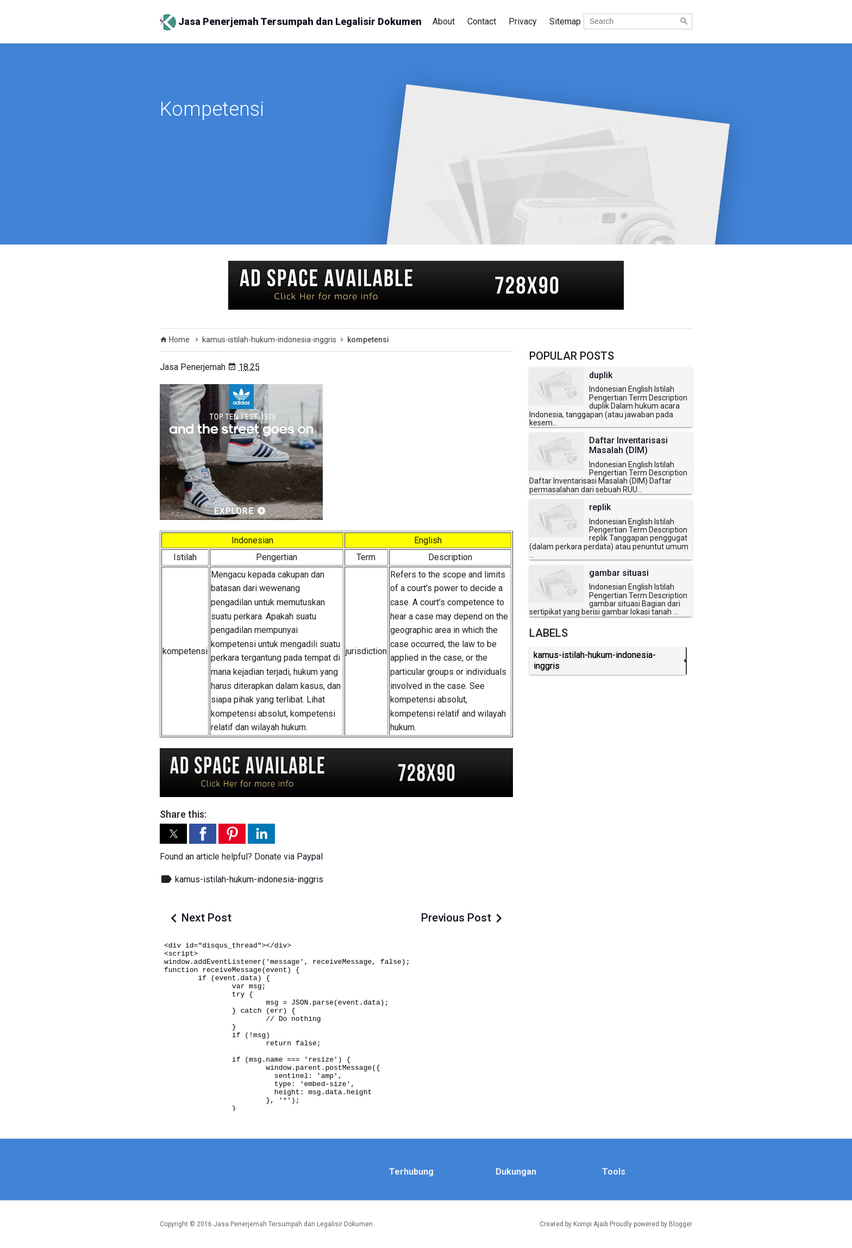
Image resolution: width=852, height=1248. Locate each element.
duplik (600, 375)
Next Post (206, 917)
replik (600, 507)
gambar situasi (619, 573)
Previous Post (456, 917)
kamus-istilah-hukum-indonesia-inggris (249, 879)
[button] (173, 834)
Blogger (680, 1224)
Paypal (310, 856)
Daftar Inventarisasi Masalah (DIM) (628, 445)
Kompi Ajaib (590, 1224)
